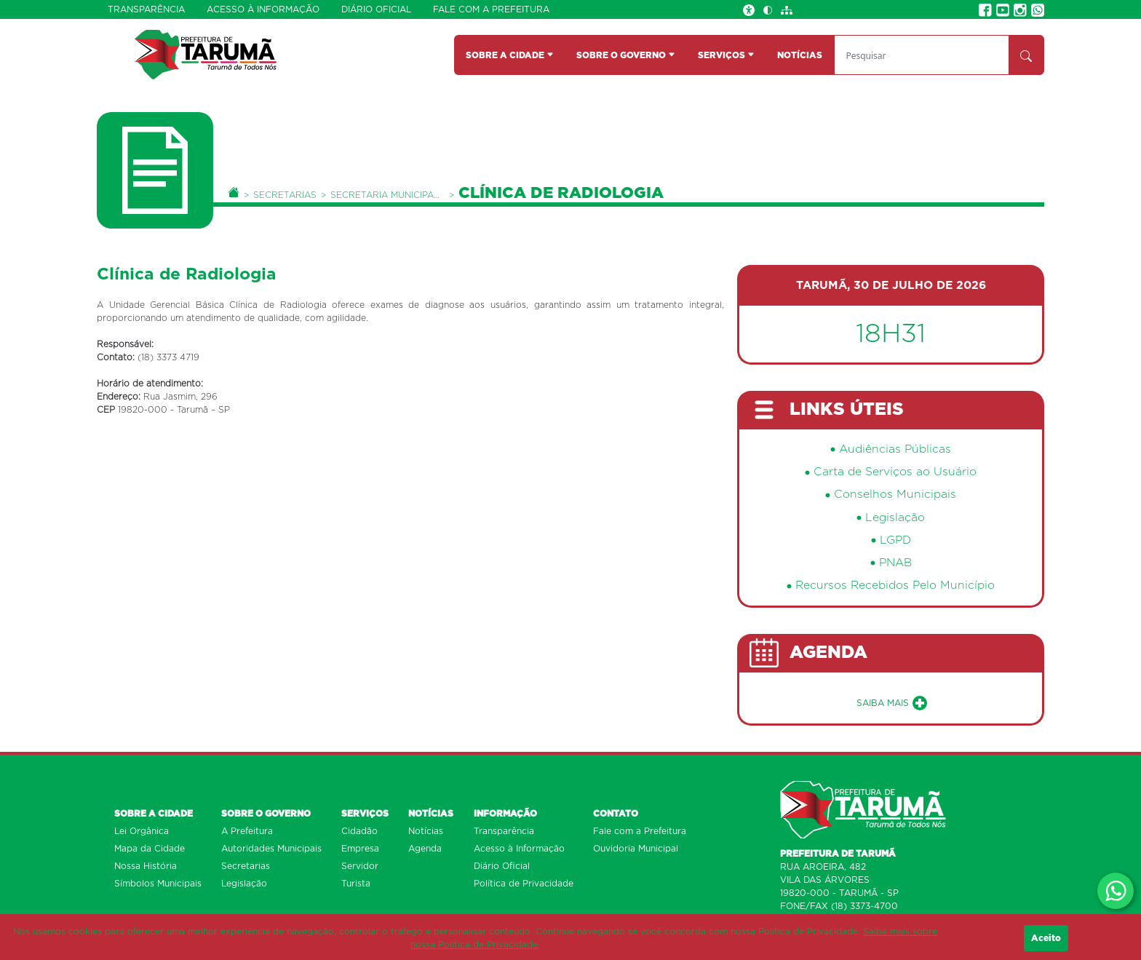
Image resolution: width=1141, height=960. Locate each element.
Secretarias (285, 195)
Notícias (425, 831)
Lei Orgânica (141, 831)
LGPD (895, 540)
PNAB (895, 563)
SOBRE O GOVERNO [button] (625, 55)
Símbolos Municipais (158, 883)
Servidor (359, 866)
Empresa (360, 848)
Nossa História (145, 866)
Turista (355, 883)
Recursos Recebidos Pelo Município (895, 585)
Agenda (425, 848)
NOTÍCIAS (799, 55)
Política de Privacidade (523, 883)
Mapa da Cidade (149, 848)
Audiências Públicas (895, 449)
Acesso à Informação (263, 9)
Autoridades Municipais (271, 848)
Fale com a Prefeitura (491, 9)
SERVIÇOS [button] (726, 55)
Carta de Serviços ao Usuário (895, 472)
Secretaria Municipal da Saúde (387, 195)
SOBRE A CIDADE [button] (510, 55)
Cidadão (359, 831)
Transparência (146, 9)
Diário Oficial (376, 9)
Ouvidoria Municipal (635, 848)
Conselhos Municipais (895, 494)
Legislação (895, 517)
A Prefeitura (247, 831)
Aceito (1046, 938)
